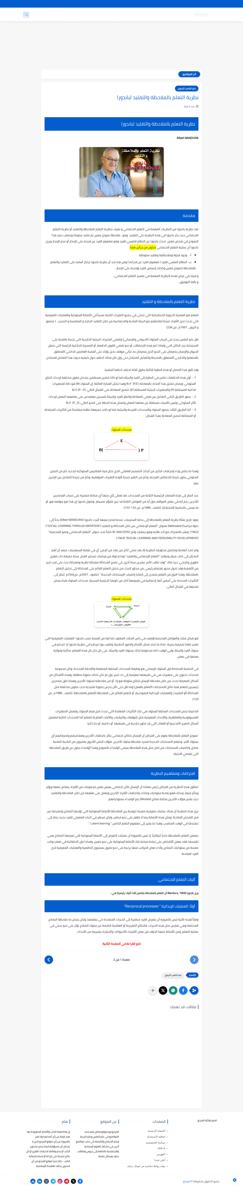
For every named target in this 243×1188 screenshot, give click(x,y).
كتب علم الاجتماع (125, 14)
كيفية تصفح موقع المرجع (189, 4)
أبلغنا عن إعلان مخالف (140, 4)
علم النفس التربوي (187, 88)
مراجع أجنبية (67, 14)
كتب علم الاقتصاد (102, 14)
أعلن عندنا (159, 1160)
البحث (170, 4)
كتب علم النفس (167, 14)
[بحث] (26, 14)
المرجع (187, 1181)
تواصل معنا (212, 4)
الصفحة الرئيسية (156, 1130)
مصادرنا (159, 4)
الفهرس (161, 1154)
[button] (183, 990)
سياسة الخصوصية (155, 1142)
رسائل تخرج (83, 14)
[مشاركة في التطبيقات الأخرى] (153, 990)
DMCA (161, 1148)
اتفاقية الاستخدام (156, 1136)
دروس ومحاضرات (47, 14)
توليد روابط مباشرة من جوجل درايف (146, 1166)
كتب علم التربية (146, 14)
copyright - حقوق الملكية (113, 4)
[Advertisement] (121, 46)
